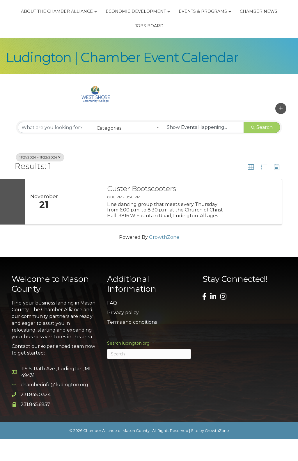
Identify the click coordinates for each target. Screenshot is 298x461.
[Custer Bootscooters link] (82, 223)
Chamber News (161, 47)
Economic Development (148, 22)
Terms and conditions (132, 344)
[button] (280, 130)
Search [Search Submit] (262, 149)
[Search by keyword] (56, 149)
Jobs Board (202, 47)
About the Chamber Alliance (70, 22)
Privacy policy (123, 334)
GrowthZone (164, 259)
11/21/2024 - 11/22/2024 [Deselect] (40, 179)
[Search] (149, 376)
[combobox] (128, 149)
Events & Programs (105, 47)
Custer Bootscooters (141, 210)
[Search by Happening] (203, 149)
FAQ (112, 325)
